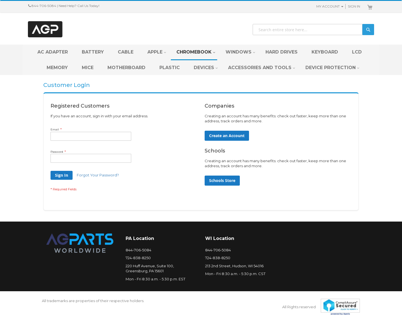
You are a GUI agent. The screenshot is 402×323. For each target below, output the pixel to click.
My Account (328, 6)
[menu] (201, 60)
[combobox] (313, 29)
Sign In (354, 6)
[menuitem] (52, 52)
